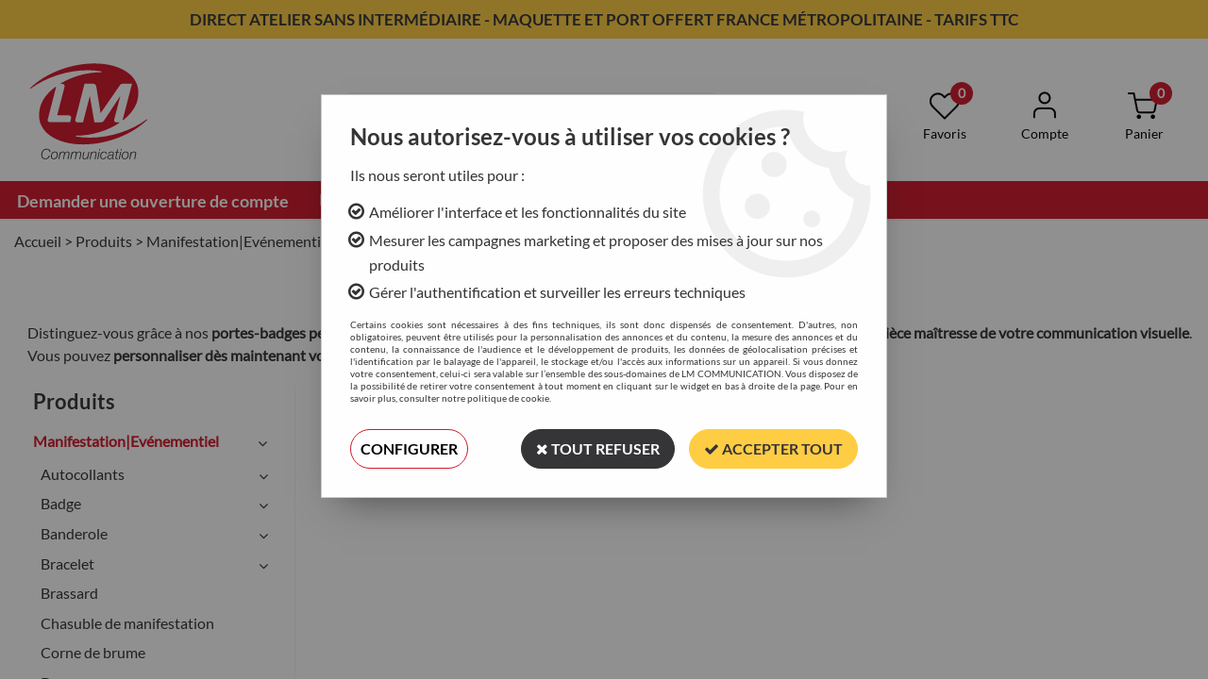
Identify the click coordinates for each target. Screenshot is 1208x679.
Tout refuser (598, 448)
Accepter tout (773, 448)
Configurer (409, 448)
